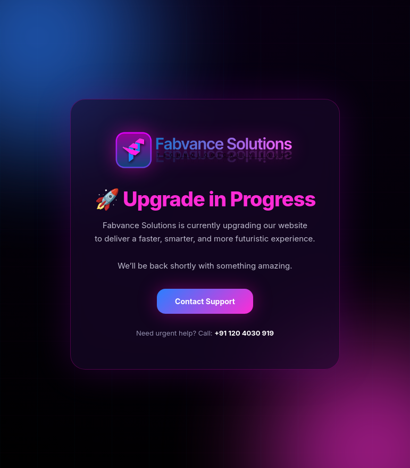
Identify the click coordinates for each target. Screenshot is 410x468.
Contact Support (205, 301)
